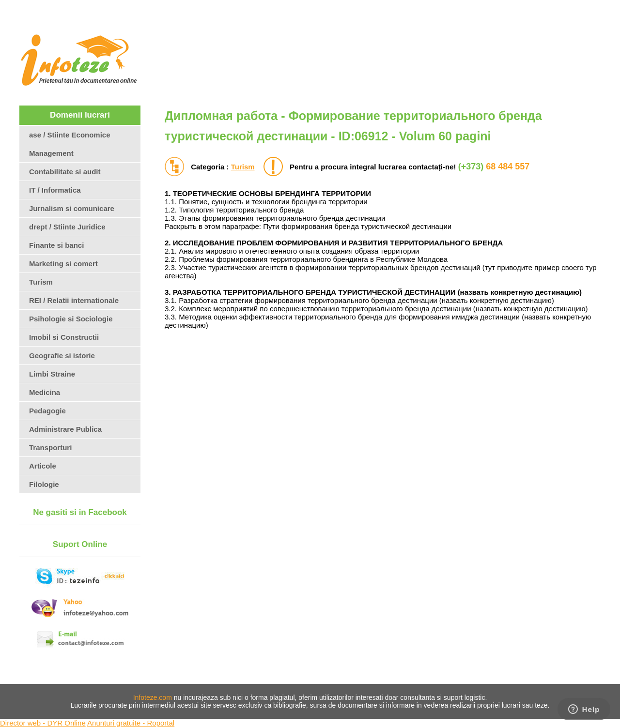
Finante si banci (56, 245)
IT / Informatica (55, 190)
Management (51, 153)
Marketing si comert (63, 263)
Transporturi (50, 447)
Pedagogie (47, 411)
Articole (42, 466)
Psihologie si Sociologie (71, 319)
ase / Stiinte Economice (69, 135)
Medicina (44, 392)
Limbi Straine (52, 374)
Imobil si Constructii (64, 337)
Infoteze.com (152, 697)
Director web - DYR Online (43, 723)
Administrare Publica (65, 429)
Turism (243, 167)
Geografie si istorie (62, 355)
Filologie (44, 484)
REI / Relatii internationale (74, 300)
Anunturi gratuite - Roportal (130, 723)
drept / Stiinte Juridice (67, 227)
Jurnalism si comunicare (71, 208)
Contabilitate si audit (65, 171)
